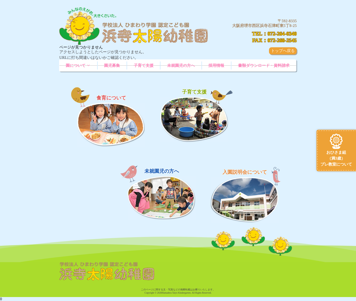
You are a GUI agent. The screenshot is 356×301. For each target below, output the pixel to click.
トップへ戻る (283, 51)
